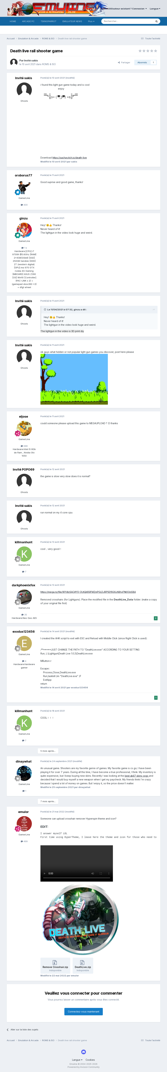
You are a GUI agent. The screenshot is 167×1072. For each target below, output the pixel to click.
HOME (13, 21)
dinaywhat (24, 761)
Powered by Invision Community (84, 1067)
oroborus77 (23, 175)
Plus (91, 21)
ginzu (23, 218)
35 (24, 614)
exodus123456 (23, 631)
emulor (23, 812)
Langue (155, 8)
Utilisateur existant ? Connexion (127, 8)
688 (24, 446)
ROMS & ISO (49, 64)
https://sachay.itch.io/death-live (69, 157)
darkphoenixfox (23, 585)
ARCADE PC (28, 21)
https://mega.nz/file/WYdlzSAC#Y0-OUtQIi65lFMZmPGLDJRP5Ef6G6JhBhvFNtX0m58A (88, 591)
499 (24, 841)
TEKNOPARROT (48, 21)
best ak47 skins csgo (137, 775)
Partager (124, 62)
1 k (24, 247)
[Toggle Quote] (45, 309)
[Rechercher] (119, 21)
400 (24, 204)
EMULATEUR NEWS (72, 21)
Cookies (90, 1059)
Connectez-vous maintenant (83, 1011)
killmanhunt (23, 542)
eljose (23, 416)
